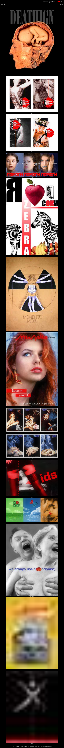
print (61, 4)
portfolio (52, 2)
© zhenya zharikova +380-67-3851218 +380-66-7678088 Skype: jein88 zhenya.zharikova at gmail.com (32, 746)
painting (3, 4)
